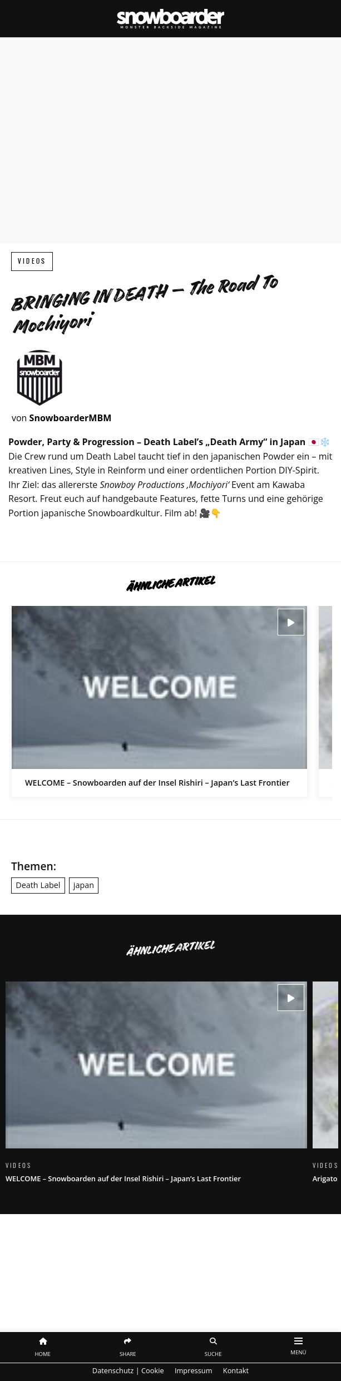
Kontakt (236, 1370)
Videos (32, 261)
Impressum (193, 1370)
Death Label (38, 885)
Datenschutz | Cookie (128, 1370)
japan (83, 885)
